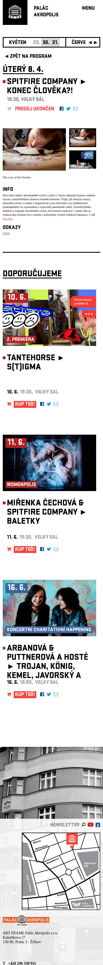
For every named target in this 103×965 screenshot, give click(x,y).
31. (55, 43)
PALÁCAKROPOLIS (46, 12)
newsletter (64, 825)
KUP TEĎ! (25, 404)
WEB (6, 233)
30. (46, 43)
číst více (8, 218)
